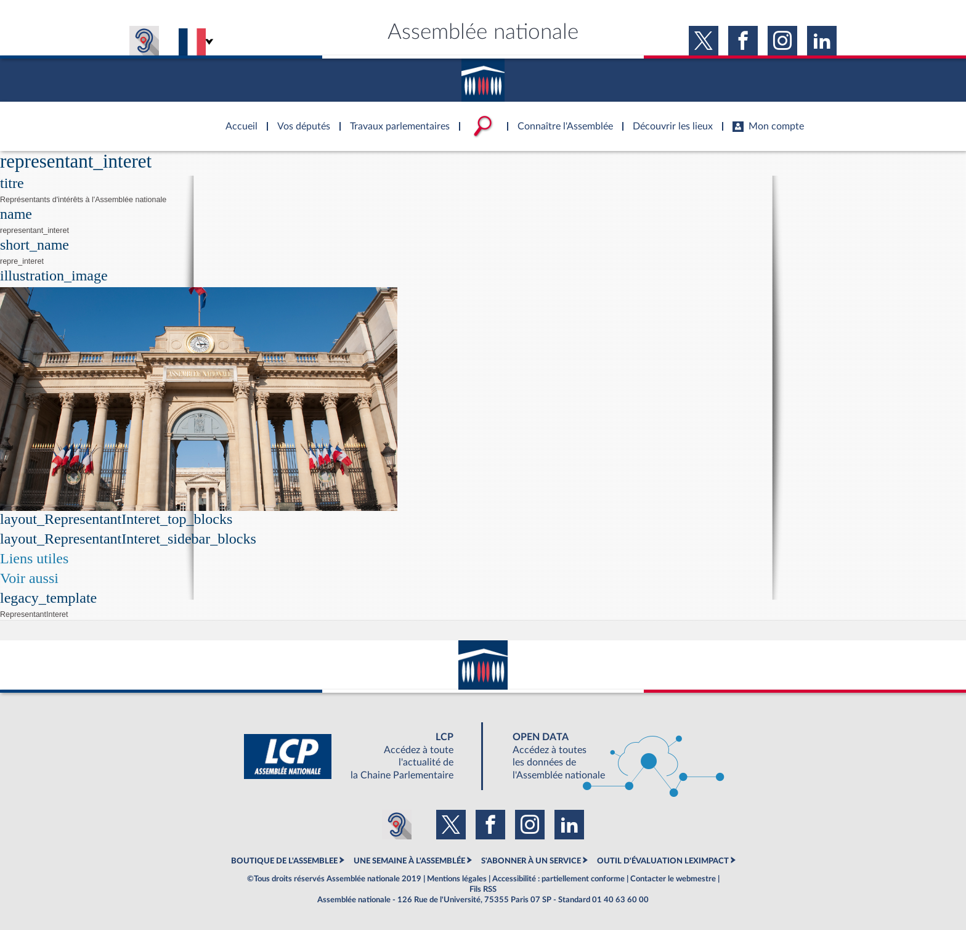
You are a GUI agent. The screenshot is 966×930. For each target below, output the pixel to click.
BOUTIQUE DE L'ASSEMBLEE (284, 861)
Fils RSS (483, 889)
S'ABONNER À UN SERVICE (531, 861)
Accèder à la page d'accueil (237, 119)
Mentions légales (457, 879)
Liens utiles (34, 558)
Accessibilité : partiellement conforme (558, 879)
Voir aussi (29, 578)
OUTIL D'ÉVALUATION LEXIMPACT (663, 861)
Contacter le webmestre (673, 879)
